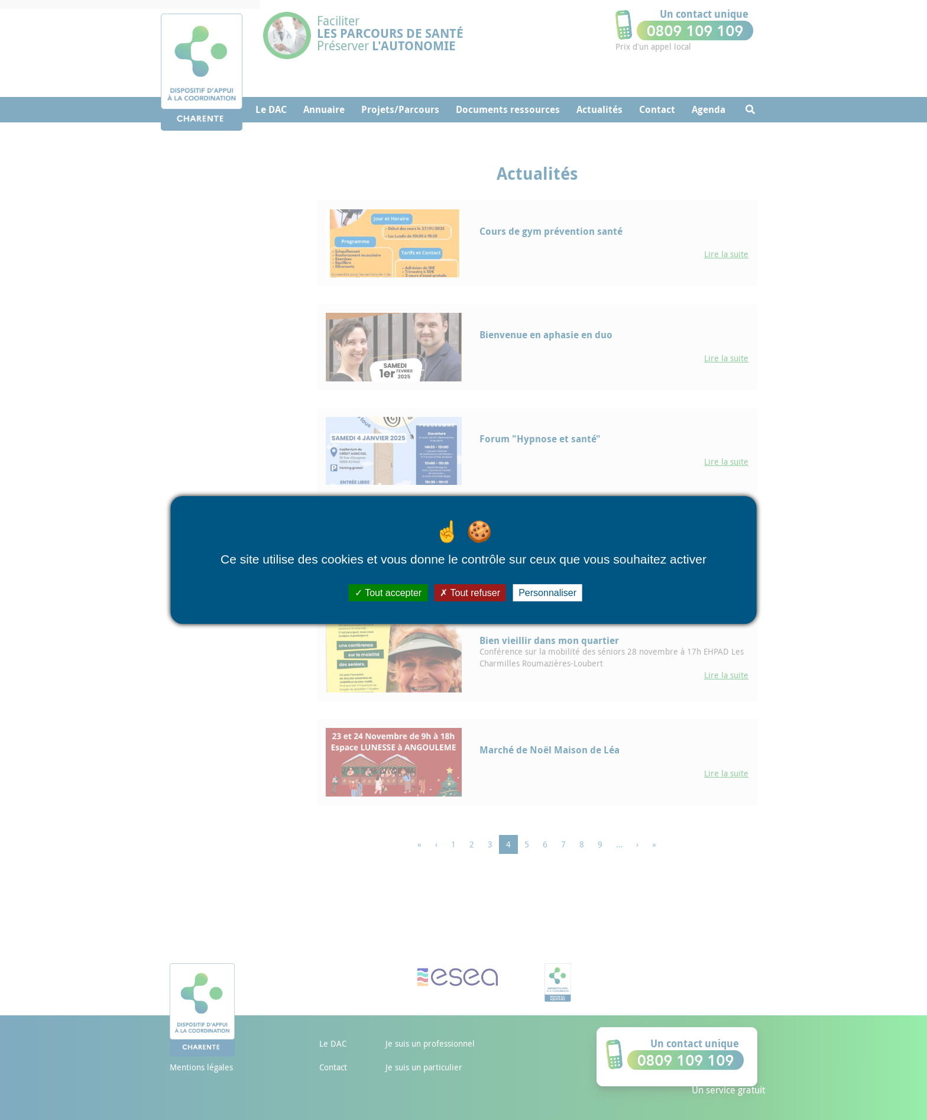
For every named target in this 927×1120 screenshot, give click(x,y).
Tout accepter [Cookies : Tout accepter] (388, 593)
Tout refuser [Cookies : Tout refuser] (470, 593)
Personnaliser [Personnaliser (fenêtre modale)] (547, 593)
